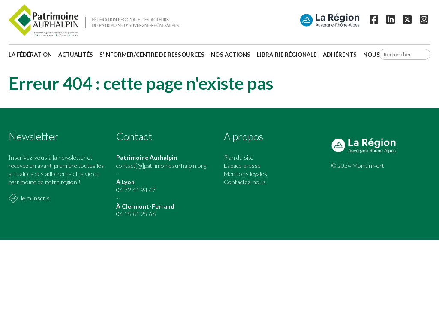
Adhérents (340, 54)
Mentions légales (245, 173)
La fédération (30, 54)
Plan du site (238, 157)
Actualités (75, 54)
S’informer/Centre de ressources (151, 54)
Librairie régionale (286, 54)
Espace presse (242, 165)
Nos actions (230, 54)
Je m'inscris (35, 198)
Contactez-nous (245, 181)
